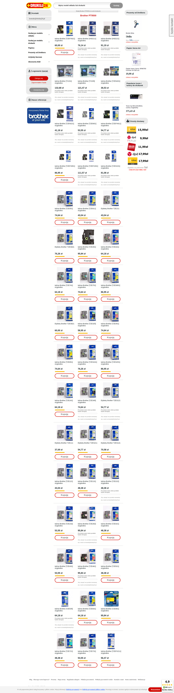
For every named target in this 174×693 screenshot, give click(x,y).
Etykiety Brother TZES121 (110, 400)
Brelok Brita (130, 33)
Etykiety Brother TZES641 (64, 247)
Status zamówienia (131, 679)
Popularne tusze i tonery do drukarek (135, 84)
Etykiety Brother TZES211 (87, 443)
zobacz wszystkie (132, 42)
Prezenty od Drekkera (136, 13)
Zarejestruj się (38, 90)
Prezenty (53, 679)
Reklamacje (141, 679)
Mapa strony (61, 679)
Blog (30, 679)
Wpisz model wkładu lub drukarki (55, 4)
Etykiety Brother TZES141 (110, 443)
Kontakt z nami (119, 679)
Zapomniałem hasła (38, 83)
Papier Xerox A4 (133, 48)
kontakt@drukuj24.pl (37, 19)
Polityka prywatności (87, 679)
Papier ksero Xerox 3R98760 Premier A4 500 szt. (136, 69)
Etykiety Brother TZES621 (64, 324)
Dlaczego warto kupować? (41, 679)
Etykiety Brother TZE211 (110, 209)
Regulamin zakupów (73, 679)
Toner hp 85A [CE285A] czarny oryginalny (134, 106)
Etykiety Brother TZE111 (64, 443)
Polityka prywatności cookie (104, 679)
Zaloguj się (39, 78)
